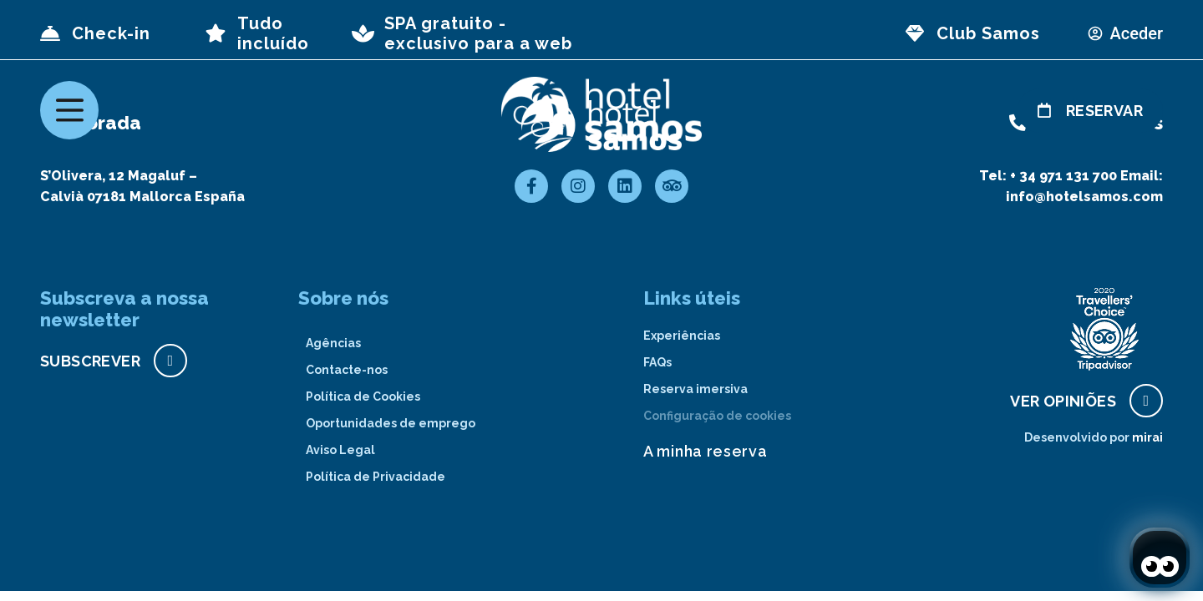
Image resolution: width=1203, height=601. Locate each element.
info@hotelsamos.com (1084, 197)
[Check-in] (50, 33)
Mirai (1147, 437)
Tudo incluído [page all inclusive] (273, 33)
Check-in (111, 33)
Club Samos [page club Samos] (988, 33)
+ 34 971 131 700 (1063, 176)
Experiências (681, 335)
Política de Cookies (363, 396)
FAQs (657, 362)
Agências (333, 343)
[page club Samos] (915, 33)
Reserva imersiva (695, 389)
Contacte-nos (347, 369)
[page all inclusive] (216, 33)
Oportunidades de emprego (390, 423)
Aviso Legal (340, 450)
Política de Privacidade (375, 476)
